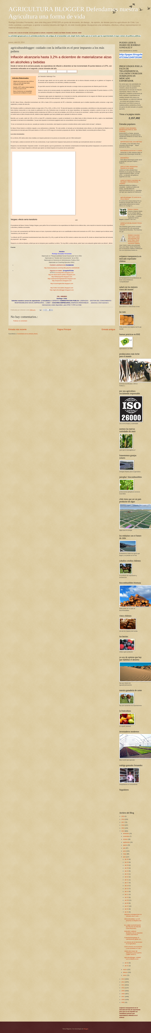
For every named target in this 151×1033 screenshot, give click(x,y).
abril (124, 857)
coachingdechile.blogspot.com (63, 283)
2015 (123, 828)
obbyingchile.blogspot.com (63, 276)
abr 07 (127, 906)
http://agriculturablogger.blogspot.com (62, 290)
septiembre (126, 842)
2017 (123, 822)
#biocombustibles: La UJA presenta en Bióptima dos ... (132, 920)
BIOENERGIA (124, 158)
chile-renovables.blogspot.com (63, 288)
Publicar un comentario (20, 321)
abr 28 (127, 865)
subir (76, 220)
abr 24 (127, 871)
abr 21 (127, 880)
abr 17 (127, 882)
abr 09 (127, 900)
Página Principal (64, 329)
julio (124, 848)
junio (124, 851)
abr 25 (127, 868)
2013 (123, 979)
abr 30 (127, 859)
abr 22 (127, 877)
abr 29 (127, 862)
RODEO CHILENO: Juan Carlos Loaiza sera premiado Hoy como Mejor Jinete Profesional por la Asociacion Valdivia (134, 239)
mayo (125, 854)
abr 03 (127, 912)
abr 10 (127, 897)
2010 (123, 988)
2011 (123, 985)
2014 (123, 831)
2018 (123, 819)
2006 (123, 999)
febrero (125, 972)
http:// (50, 274)
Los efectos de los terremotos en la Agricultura (133, 942)
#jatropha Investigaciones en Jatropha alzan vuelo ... (133, 915)
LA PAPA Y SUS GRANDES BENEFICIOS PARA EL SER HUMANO (128, 129)
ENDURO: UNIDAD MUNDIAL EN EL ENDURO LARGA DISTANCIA (133, 933)
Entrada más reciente (17, 329)
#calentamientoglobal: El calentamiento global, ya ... (133, 938)
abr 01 (127, 965)
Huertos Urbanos (133, 209)
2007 (123, 996)
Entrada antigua (108, 329)
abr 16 (127, 885)
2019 (123, 816)
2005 (123, 1002)
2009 (123, 991)
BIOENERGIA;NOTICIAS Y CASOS (131, 150)
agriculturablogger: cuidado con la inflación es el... (132, 958)
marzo (125, 969)
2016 (123, 825)
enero (125, 975)
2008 (123, 994)
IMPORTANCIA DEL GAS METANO (131, 142)
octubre (125, 839)
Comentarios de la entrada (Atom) (27, 334)
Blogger (86, 1029)
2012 (123, 982)
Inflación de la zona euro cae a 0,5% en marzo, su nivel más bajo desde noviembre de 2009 (23, 83)
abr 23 (127, 874)
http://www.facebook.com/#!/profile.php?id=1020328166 (61, 268)
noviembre (126, 836)
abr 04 (127, 909)
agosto (125, 845)
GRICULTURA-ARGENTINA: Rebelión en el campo (129, 167)
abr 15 (127, 888)
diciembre (126, 833)
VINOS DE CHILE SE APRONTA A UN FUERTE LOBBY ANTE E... (133, 952)
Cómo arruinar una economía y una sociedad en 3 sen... (133, 947)
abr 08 (127, 903)
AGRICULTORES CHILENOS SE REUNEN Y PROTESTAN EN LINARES (130, 182)
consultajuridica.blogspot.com (64, 272)
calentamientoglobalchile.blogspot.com (63, 278)
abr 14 (127, 891)
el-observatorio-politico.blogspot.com (63, 274)
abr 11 (127, 894)
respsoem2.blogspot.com (63, 280)
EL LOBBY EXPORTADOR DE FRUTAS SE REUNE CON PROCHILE (132, 926)
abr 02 (127, 963)
